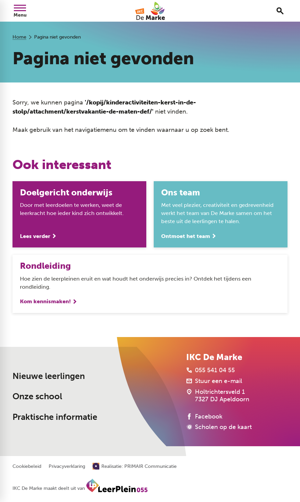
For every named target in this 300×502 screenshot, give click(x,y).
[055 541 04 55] (210, 370)
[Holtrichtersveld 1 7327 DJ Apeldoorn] (217, 395)
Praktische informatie (54, 417)
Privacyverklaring (67, 466)
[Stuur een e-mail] (214, 381)
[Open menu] (19, 10)
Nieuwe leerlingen (48, 376)
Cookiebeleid (26, 466)
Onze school (37, 396)
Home (19, 37)
